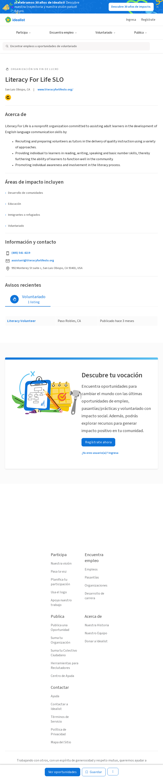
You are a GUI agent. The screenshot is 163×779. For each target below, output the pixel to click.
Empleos (91, 569)
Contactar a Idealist (59, 706)
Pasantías (92, 577)
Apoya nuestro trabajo (61, 602)
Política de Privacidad (58, 732)
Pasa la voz (59, 571)
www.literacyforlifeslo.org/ (55, 89)
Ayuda (55, 696)
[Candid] (8, 97)
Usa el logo (59, 592)
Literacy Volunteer (21, 321)
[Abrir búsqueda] (76, 46)
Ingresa (131, 20)
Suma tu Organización (60, 640)
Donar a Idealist (96, 641)
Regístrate (148, 20)
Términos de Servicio (60, 719)
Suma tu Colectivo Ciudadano (64, 653)
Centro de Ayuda (62, 676)
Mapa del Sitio (61, 742)
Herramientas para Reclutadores (64, 665)
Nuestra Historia (97, 625)
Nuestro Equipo (96, 633)
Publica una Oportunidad (60, 627)
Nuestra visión (61, 563)
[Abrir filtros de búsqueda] (155, 46)
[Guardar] (94, 772)
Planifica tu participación (60, 582)
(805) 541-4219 (20, 253)
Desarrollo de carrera (94, 595)
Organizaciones (96, 585)
